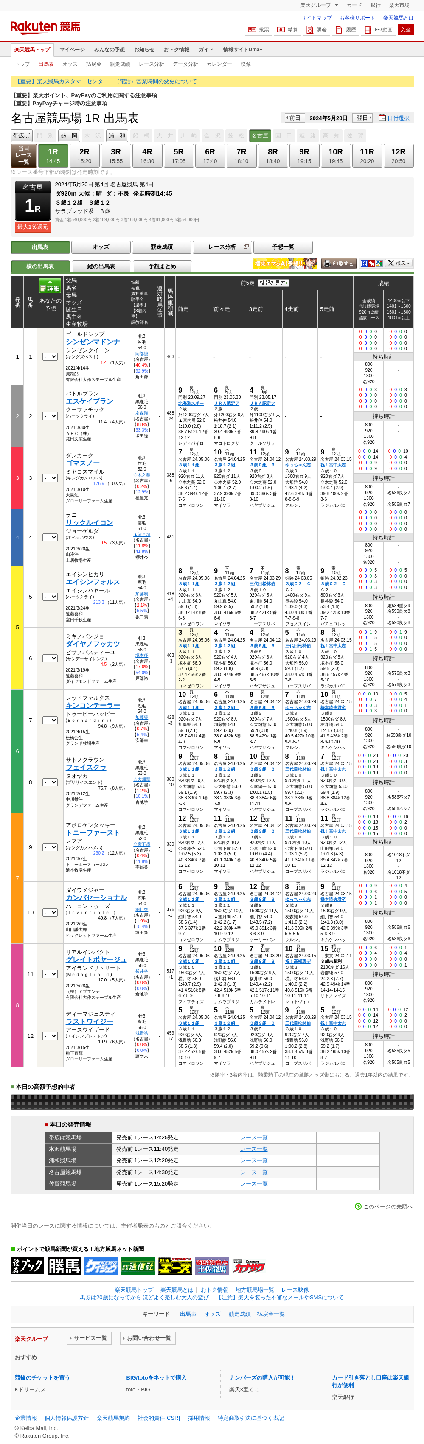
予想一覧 (283, 247)
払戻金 (93, 64)
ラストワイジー (89, 1021)
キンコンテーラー (93, 705)
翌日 (362, 118)
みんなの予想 (109, 50)
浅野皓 (141, 1033)
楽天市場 (399, 5)
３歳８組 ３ (262, 899)
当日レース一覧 (23, 155)
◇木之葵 (141, 475)
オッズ (70, 64)
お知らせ (144, 50)
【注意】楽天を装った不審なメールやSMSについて (280, 1297)
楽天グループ (316, 5)
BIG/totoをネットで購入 (156, 1377)
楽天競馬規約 (113, 1418)
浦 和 (117, 135)
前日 (294, 118)
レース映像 (295, 1290)
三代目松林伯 (262, 583)
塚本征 (141, 655)
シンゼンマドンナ (93, 341)
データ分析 (185, 64)
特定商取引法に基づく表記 (251, 1418)
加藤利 (141, 594)
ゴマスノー (83, 463)
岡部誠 (141, 353)
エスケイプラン (89, 401)
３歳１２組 (226, 465)
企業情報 (26, 1418)
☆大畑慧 (141, 779)
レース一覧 (254, 1137)
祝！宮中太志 (333, 465)
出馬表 (46, 64)
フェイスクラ (86, 767)
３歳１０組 (191, 961)
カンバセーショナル (96, 897)
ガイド (206, 50)
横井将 (141, 971)
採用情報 (199, 1418)
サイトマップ (316, 18)
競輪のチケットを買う (42, 1377)
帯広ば (21, 135)
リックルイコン (89, 522)
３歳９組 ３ (262, 465)
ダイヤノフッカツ (93, 644)
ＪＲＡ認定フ (262, 403)
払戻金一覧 (271, 1314)
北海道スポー (191, 403)
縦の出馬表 (101, 266)
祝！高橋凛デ (298, 961)
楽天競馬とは (398, 18)
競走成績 (120, 64)
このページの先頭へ (388, 1206)
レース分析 (151, 64)
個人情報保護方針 (67, 1418)
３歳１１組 (191, 465)
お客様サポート (357, 18)
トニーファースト (93, 832)
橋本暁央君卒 (333, 707)
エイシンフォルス (93, 582)
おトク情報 (176, 50)
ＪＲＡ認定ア (226, 403)
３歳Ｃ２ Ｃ (298, 583)
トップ (22, 64)
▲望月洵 (141, 534)
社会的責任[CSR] (159, 1418)
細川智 (141, 909)
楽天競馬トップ (32, 50)
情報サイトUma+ (243, 50)
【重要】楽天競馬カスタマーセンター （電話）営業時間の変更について (106, 81)
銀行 (376, 5)
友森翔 (141, 413)
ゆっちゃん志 (298, 465)
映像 (246, 64)
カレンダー (219, 64)
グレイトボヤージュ (96, 959)
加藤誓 (141, 717)
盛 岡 (69, 135)
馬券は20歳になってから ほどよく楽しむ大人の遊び (144, 1297)
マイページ (72, 50)
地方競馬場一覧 (255, 1290)
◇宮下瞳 (141, 844)
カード (354, 5)
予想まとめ (162, 266)
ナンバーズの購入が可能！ (262, 1377)
